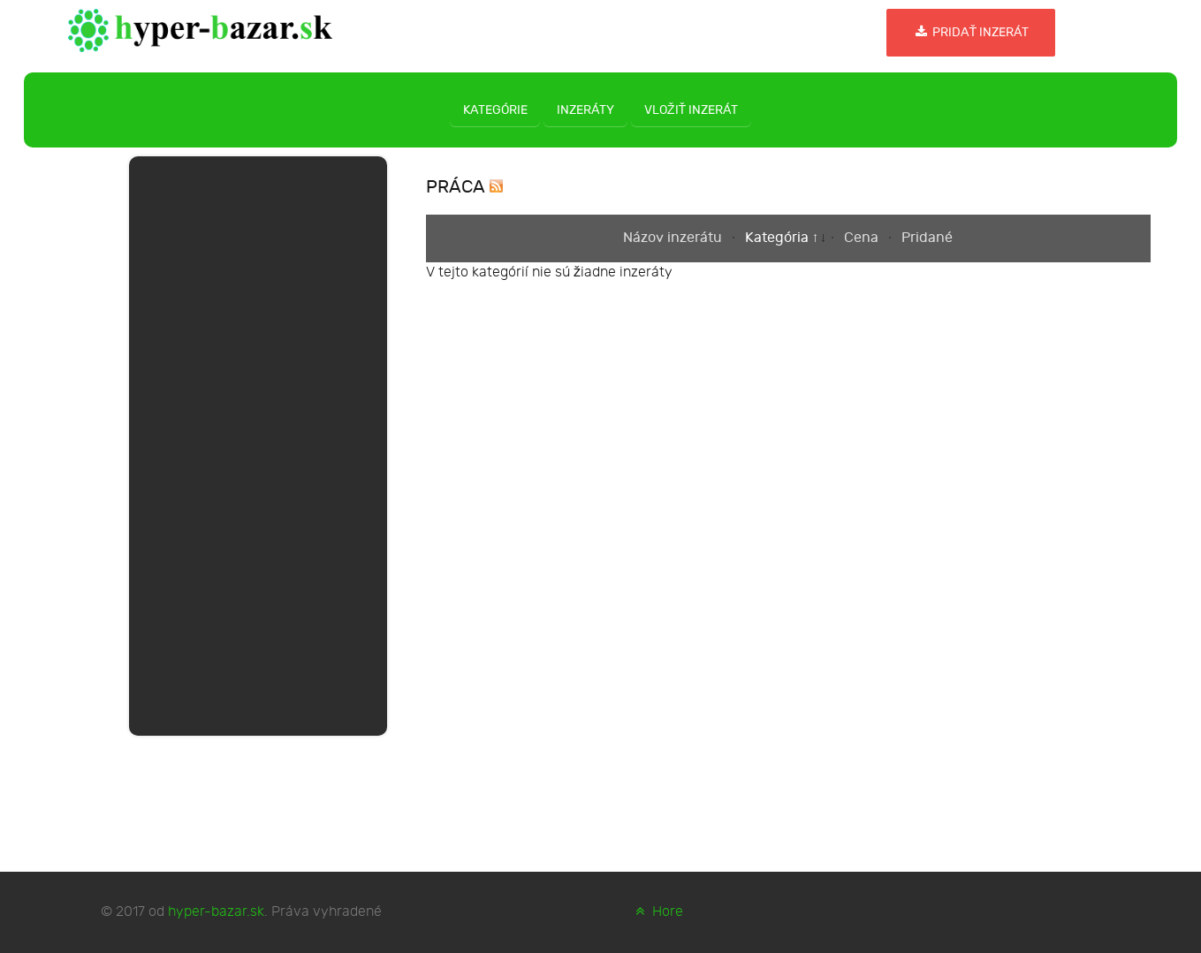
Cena (863, 238)
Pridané (927, 238)
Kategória (778, 238)
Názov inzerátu (674, 238)
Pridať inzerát (971, 32)
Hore (657, 912)
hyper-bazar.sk (216, 912)
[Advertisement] (258, 442)
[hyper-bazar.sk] (200, 29)
